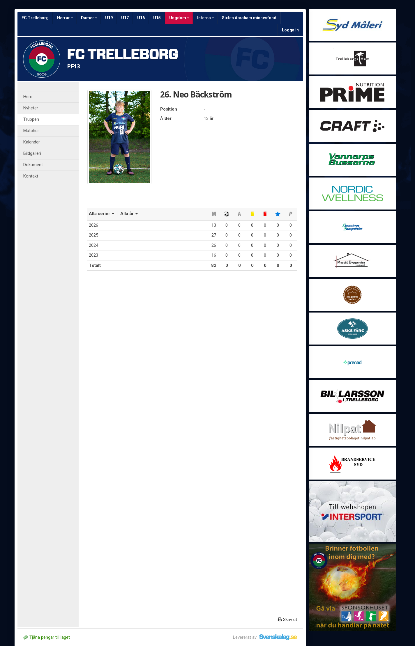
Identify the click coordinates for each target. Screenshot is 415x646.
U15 (157, 17)
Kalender (31, 142)
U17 (125, 17)
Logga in (290, 30)
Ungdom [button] (179, 17)
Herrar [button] (65, 17)
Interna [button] (205, 17)
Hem (27, 96)
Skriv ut (287, 619)
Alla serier (101, 213)
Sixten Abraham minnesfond (249, 17)
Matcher (31, 130)
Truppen (31, 119)
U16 (141, 17)
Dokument (33, 164)
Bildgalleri (32, 153)
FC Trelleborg (35, 17)
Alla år (129, 213)
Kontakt (30, 176)
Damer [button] (89, 17)
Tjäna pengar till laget (46, 637)
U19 (109, 17)
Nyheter (30, 108)
